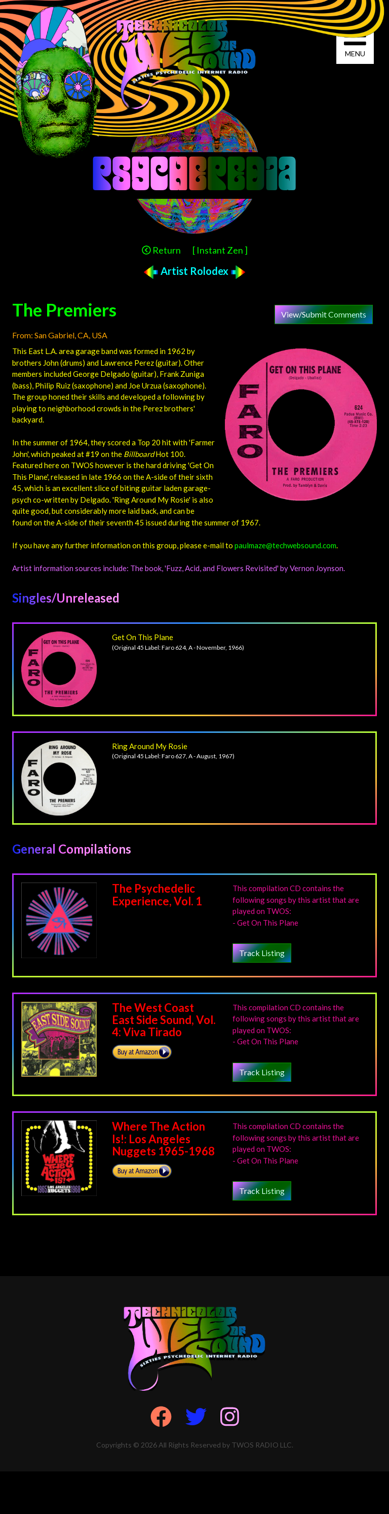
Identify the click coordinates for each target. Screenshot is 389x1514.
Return (161, 250)
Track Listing (262, 953)
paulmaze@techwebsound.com (285, 545)
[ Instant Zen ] (220, 250)
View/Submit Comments (323, 314)
